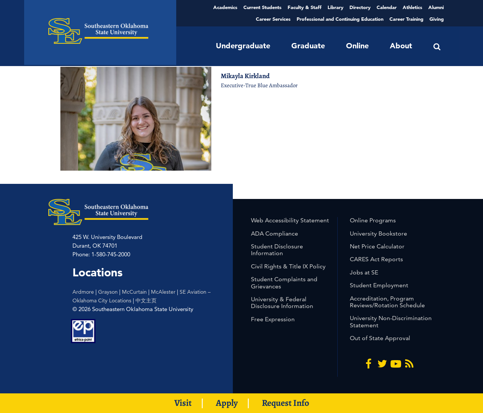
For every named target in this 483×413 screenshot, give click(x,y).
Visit (183, 403)
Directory (360, 7)
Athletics (412, 7)
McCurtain (134, 291)
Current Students (262, 7)
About (401, 45)
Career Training (406, 19)
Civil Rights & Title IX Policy (288, 266)
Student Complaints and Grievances (284, 283)
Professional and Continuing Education (340, 19)
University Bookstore (378, 233)
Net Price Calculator (377, 246)
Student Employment (379, 285)
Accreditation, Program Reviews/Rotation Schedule (387, 302)
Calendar (387, 7)
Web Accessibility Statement (290, 220)
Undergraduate (243, 45)
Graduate (308, 45)
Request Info (285, 403)
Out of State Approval (380, 338)
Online (357, 45)
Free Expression (273, 319)
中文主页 (146, 300)
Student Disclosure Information (277, 250)
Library (335, 7)
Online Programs (373, 220)
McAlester (163, 291)
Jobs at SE (364, 272)
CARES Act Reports (376, 259)
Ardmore (83, 291)
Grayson (108, 291)
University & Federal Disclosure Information (282, 303)
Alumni (436, 7)
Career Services (273, 19)
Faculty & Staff (304, 7)
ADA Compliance (274, 233)
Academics (225, 7)
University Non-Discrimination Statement (391, 321)
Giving (436, 19)
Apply (227, 403)
